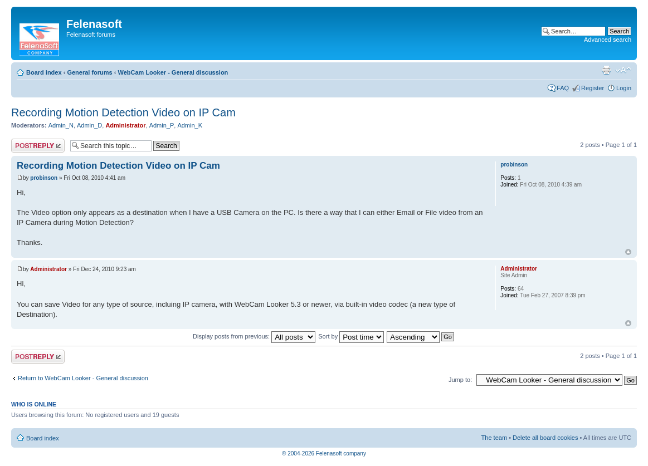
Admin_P (161, 125)
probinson (43, 178)
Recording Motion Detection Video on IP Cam (123, 112)
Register (592, 88)
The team (494, 437)
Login (623, 88)
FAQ (563, 88)
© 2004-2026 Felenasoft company (324, 453)
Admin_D (89, 125)
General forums (89, 72)
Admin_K (189, 125)
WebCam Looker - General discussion (173, 72)
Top (628, 252)
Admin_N (61, 125)
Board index (44, 72)
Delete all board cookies (545, 437)
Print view (606, 70)
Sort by (351, 336)
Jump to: (460, 379)
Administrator (125, 125)
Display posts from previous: (254, 336)
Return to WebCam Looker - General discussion (83, 378)
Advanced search (607, 39)
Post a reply (38, 146)
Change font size (623, 70)
